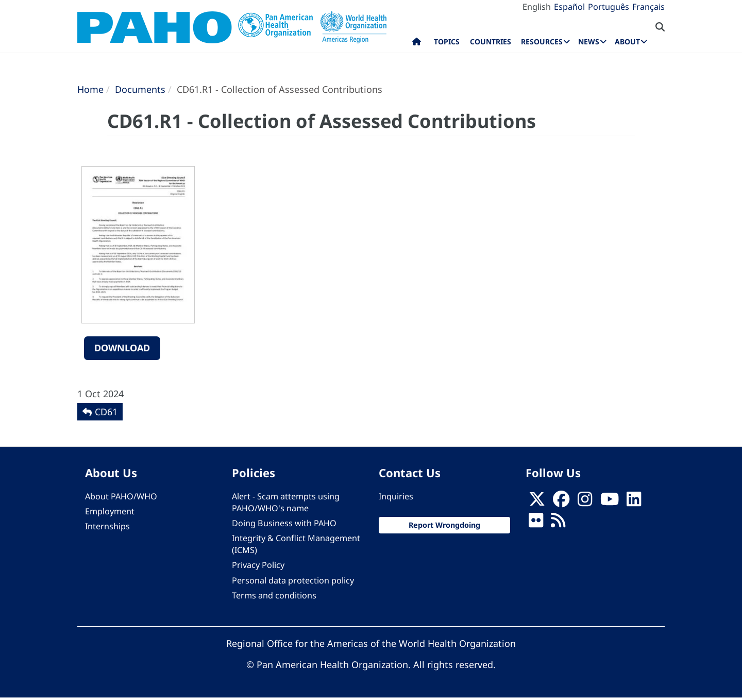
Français (648, 6)
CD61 (106, 411)
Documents (140, 89)
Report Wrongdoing (444, 525)
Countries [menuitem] (490, 41)
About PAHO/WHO (121, 496)
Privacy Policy (258, 565)
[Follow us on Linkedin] (634, 502)
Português (608, 6)
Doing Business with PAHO (284, 523)
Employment (109, 511)
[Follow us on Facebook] (561, 502)
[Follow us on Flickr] (536, 523)
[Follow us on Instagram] (585, 502)
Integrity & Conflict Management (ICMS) (296, 544)
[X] (537, 502)
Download (122, 348)
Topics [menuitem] (447, 41)
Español (569, 6)
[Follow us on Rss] (558, 523)
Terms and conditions (274, 595)
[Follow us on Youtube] (609, 502)
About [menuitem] (627, 41)
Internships (107, 526)
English (536, 6)
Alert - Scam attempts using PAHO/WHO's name (286, 502)
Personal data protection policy (293, 580)
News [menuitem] (588, 41)
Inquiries (396, 496)
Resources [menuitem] (542, 41)
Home (90, 89)
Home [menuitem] (416, 44)
